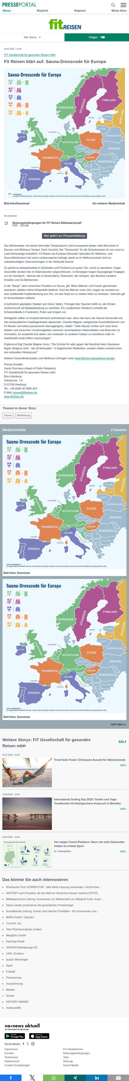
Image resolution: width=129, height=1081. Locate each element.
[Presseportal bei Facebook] (22, 1044)
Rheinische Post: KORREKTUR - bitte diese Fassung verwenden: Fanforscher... (53, 887)
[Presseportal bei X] (26, 1044)
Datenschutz (12, 1061)
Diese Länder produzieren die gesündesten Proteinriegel (39, 905)
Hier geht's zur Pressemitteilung (64, 235)
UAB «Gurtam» (15, 953)
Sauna (8, 415)
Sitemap (68, 1061)
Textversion (11, 1057)
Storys (7, 10)
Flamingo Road (15, 941)
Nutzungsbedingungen (76, 1053)
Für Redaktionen (73, 1049)
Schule (10, 995)
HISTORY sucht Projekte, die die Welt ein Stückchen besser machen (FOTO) (52, 893)
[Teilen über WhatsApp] (53, 1078)
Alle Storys (32, 37)
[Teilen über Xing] (75, 1078)
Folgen (96, 37)
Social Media (70, 1065)
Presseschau (14, 977)
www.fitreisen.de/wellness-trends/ (95, 358)
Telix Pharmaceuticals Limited (23, 929)
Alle (122, 741)
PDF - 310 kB (46, 224)
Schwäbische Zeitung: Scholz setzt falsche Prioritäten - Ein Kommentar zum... (52, 911)
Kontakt (9, 1053)
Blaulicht (42, 10)
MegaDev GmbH (16, 935)
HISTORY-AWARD (17, 1001)
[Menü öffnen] (123, 5)
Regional (80, 10)
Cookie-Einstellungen (17, 1065)
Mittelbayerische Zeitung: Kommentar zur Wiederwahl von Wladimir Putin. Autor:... (55, 899)
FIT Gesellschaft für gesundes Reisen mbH (29, 54)
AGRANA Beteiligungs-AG (21, 947)
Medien (10, 989)
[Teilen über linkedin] (97, 1078)
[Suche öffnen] (113, 5)
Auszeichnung (14, 983)
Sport (9, 965)
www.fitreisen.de (14, 396)
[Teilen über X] (32, 1078)
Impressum (11, 1049)
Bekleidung (23, 415)
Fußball (10, 971)
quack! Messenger (17, 959)
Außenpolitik (13, 1007)
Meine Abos (119, 10)
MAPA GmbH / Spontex (20, 917)
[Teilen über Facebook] (11, 1078)
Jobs (66, 1057)
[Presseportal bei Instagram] (31, 1043)
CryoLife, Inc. (14, 923)
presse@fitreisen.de (25, 392)
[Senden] (118, 1078)
